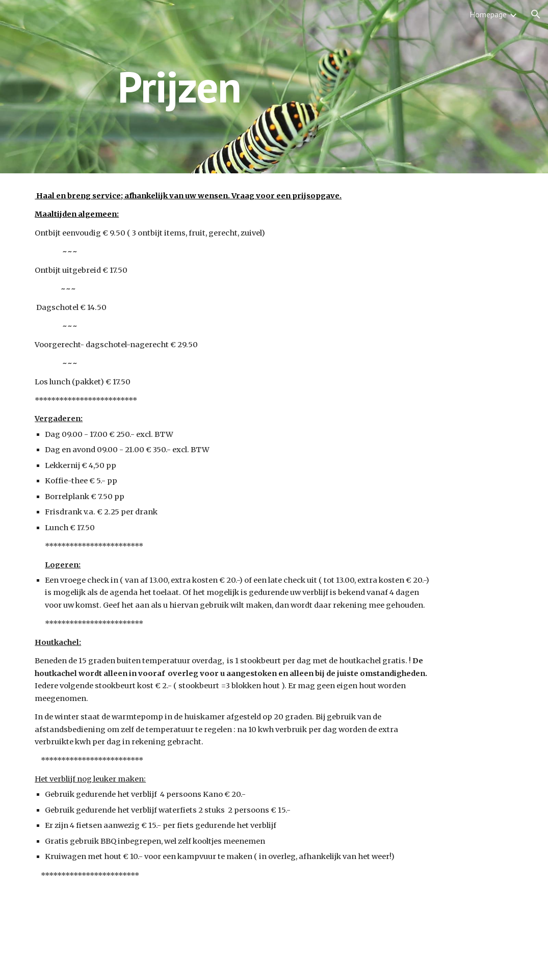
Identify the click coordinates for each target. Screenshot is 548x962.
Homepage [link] (488, 14)
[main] (274, 86)
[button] (536, 14)
